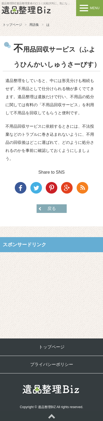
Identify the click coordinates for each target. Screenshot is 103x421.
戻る (51, 208)
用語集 (34, 25)
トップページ (12, 25)
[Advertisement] (51, 291)
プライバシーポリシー (51, 364)
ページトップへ (51, 416)
